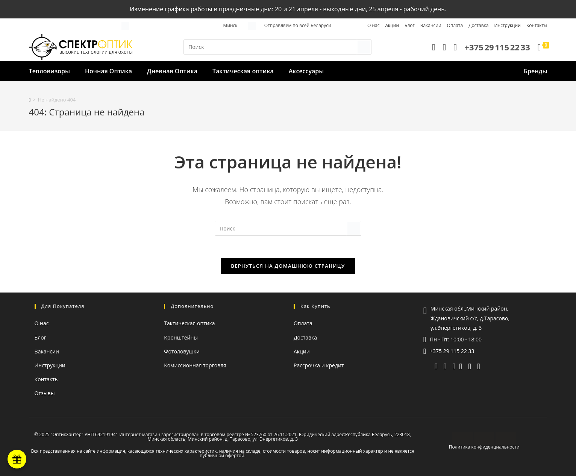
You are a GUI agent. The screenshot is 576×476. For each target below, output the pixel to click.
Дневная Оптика (172, 71)
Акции (392, 25)
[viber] (444, 365)
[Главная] (30, 99)
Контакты (536, 25)
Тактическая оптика (243, 71)
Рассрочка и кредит (319, 365)
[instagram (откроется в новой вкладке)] (469, 365)
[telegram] (436, 365)
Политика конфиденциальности (484, 447)
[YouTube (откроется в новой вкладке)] (460, 365)
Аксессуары (306, 71)
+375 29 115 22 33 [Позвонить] (452, 351)
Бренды (535, 71)
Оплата (455, 25)
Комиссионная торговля (195, 365)
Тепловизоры (49, 71)
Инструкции (507, 25)
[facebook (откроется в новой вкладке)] (478, 365)
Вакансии (430, 25)
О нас (373, 25)
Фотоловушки (182, 351)
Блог (410, 25)
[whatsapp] (453, 365)
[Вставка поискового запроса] (277, 47)
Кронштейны (181, 337)
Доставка (478, 25)
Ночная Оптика (108, 71)
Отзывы (45, 393)
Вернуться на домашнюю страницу (288, 265)
